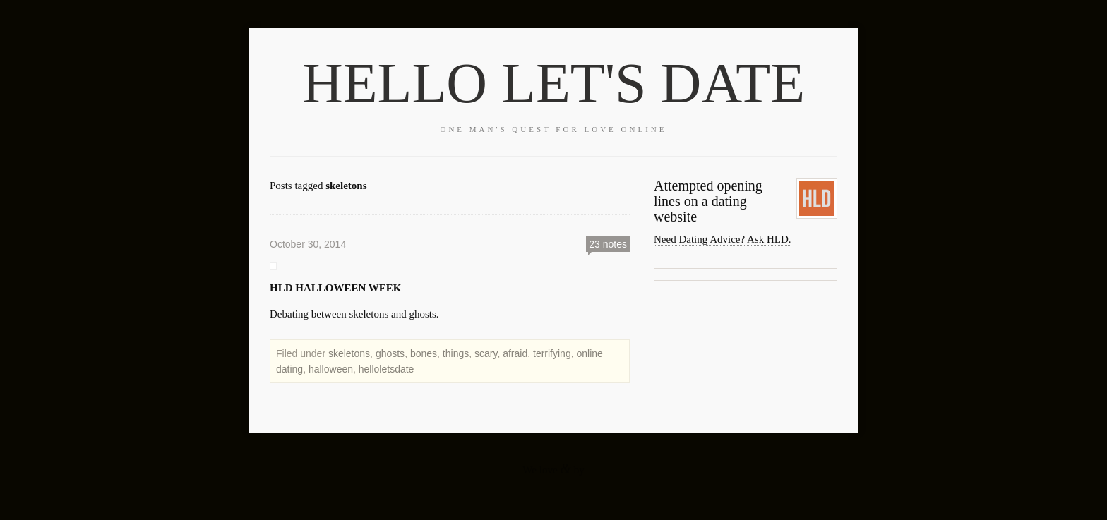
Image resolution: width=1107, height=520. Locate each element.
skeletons (349, 353)
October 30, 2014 (308, 244)
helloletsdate (386, 369)
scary (485, 353)
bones (423, 353)
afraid (515, 353)
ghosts (390, 353)
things (456, 353)
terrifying (552, 353)
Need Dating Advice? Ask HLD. (722, 239)
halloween (331, 369)
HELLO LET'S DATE (553, 83)
